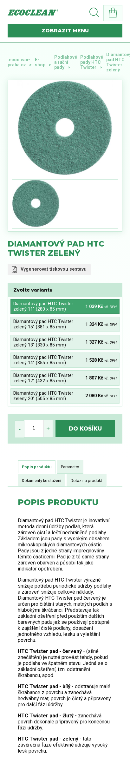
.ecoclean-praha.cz (19, 62)
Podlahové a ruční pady (65, 62)
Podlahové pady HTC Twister (91, 62)
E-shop (40, 62)
